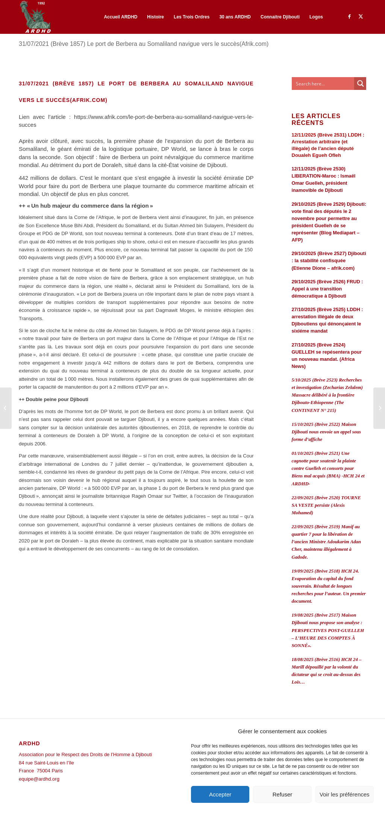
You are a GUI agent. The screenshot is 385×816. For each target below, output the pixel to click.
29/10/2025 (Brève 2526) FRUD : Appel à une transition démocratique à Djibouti (327, 289)
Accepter (220, 794)
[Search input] (323, 83)
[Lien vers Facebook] (349, 16)
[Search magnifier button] (360, 83)
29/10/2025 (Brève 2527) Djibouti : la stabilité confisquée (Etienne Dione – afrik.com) (329, 260)
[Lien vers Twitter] (360, 16)
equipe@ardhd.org (39, 779)
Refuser (283, 794)
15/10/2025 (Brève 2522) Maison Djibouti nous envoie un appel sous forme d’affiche (326, 432)
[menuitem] (120, 16)
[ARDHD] (35, 16)
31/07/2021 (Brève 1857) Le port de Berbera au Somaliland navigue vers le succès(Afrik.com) (143, 44)
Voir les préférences (345, 794)
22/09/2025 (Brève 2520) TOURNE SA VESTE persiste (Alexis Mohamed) (326, 505)
